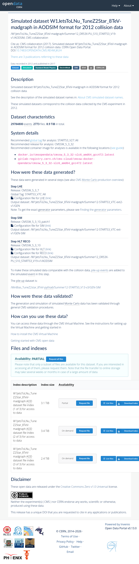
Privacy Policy (65, 541)
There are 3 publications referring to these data (39, 57)
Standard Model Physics (46, 67)
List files (108, 403)
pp (91, 67)
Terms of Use (69, 536)
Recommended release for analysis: (32, 144)
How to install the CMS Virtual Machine (34, 334)
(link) (48, 198)
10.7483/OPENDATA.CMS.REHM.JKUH (39, 50)
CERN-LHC (100, 67)
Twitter (75, 547)
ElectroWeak (65, 67)
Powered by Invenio (117, 524)
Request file (84, 403)
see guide (117, 148)
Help (79, 541)
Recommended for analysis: (34, 140)
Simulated (27, 67)
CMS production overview (99, 180)
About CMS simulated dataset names (100, 97)
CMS (76, 67)
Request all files (56, 359)
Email (70, 552)
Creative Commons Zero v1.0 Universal (84, 487)
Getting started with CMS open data (32, 340)
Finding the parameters (100, 210)
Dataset (15, 67)
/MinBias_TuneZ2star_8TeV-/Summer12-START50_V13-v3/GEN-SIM (56, 287)
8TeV (84, 67)
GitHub (63, 547)
